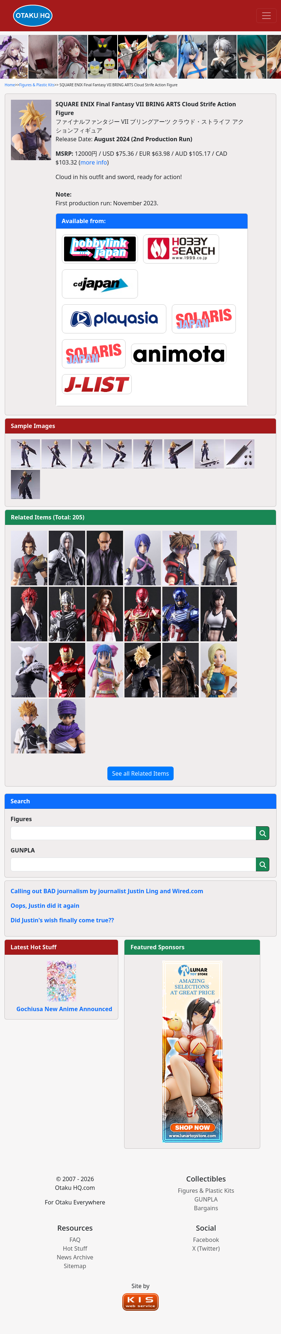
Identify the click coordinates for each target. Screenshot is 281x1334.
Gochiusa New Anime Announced (64, 1009)
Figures (21, 819)
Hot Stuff (75, 1248)
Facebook (206, 1240)
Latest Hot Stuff (33, 947)
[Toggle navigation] (266, 15)
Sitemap (75, 1266)
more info (93, 162)
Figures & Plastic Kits (37, 84)
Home (10, 84)
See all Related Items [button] (140, 773)
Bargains (206, 1208)
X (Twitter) (206, 1248)
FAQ (75, 1240)
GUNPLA (23, 850)
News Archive (75, 1257)
